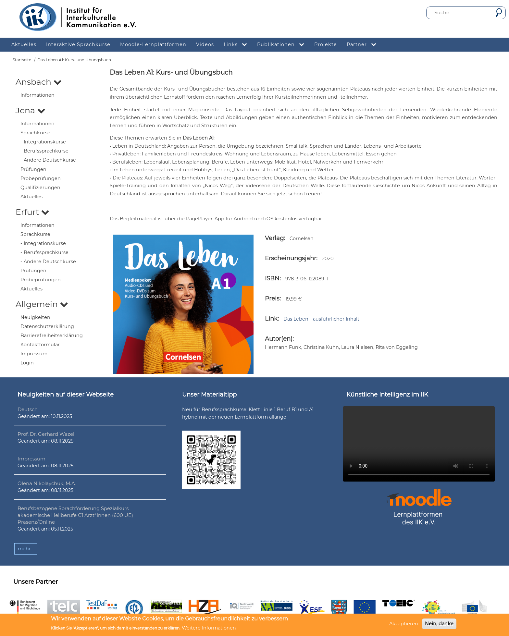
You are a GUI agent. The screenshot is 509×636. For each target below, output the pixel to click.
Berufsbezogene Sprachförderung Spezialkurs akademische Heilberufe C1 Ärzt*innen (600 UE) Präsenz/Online (75, 515)
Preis (272, 298)
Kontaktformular (40, 345)
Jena (30, 110)
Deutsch (28, 409)
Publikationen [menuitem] (283, 45)
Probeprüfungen (40, 178)
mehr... (26, 549)
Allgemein (42, 304)
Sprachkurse (35, 133)
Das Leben (295, 319)
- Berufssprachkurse (44, 151)
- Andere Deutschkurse (48, 160)
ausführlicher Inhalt (336, 319)
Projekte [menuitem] (325, 44)
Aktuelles (31, 197)
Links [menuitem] (238, 45)
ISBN (272, 278)
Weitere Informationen (209, 628)
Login (27, 363)
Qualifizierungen (40, 187)
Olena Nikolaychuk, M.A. (47, 483)
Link (271, 318)
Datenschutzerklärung (47, 326)
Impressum (33, 354)
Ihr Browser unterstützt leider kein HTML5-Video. (419, 444)
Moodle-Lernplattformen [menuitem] (153, 44)
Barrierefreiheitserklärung (51, 335)
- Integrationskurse (43, 142)
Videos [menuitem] (205, 44)
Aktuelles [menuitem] (23, 44)
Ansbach (39, 82)
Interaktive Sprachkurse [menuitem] (78, 44)
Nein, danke (439, 624)
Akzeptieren (403, 624)
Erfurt (32, 212)
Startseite (22, 59)
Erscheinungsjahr (290, 258)
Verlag (274, 238)
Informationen (37, 95)
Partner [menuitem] (364, 45)
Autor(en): (279, 338)
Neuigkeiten (35, 317)
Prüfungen (33, 169)
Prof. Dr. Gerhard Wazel (46, 434)
